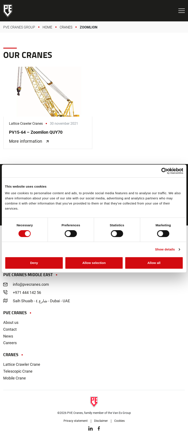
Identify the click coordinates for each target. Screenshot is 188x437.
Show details (165, 249)
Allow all (153, 263)
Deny (34, 263)
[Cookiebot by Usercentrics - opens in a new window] (164, 171)
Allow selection (94, 263)
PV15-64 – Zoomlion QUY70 (47, 108)
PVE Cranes (7, 10)
